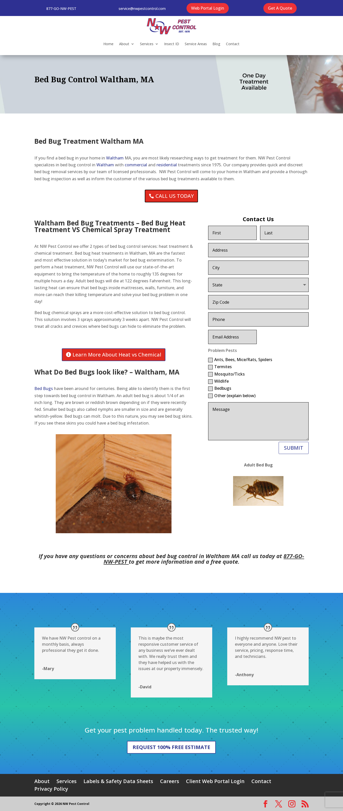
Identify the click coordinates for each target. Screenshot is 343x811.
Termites (220, 366)
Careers (169, 781)
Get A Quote (280, 8)
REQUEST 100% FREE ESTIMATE (171, 747)
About (124, 43)
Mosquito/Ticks (226, 374)
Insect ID (171, 43)
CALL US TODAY (174, 195)
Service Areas (196, 43)
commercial (136, 165)
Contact (232, 43)
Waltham (115, 158)
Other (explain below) (231, 395)
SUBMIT (293, 447)
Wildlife (218, 381)
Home (108, 43)
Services (146, 43)
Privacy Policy (51, 788)
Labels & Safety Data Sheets (118, 781)
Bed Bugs (43, 388)
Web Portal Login (207, 8)
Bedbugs (219, 388)
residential (166, 165)
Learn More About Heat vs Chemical (117, 354)
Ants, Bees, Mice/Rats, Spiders (240, 359)
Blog (216, 43)
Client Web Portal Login (215, 781)
